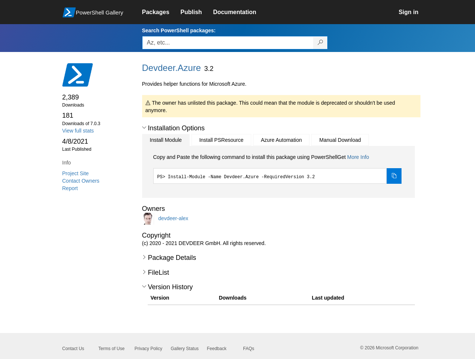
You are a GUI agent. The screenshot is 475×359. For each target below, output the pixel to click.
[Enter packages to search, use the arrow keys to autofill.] (228, 42)
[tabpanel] (277, 168)
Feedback (217, 348)
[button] (144, 127)
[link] (161, 12)
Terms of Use (111, 348)
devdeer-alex (173, 218)
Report (70, 188)
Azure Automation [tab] (281, 140)
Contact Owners (80, 181)
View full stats (78, 131)
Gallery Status (185, 348)
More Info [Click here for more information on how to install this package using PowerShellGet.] (358, 157)
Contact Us (73, 348)
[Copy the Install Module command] (394, 176)
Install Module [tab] (166, 140)
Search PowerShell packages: (179, 30)
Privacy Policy (149, 348)
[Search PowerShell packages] (320, 42)
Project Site (75, 173)
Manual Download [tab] (340, 140)
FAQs (248, 348)
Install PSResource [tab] (221, 140)
